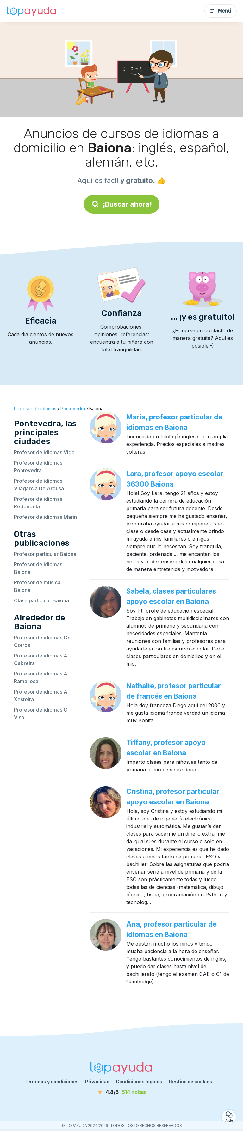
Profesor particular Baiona (45, 554)
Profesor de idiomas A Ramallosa (40, 677)
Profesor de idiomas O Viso (41, 713)
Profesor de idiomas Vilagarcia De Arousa (39, 485)
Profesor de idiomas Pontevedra (38, 467)
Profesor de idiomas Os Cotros (42, 641)
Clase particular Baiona (41, 600)
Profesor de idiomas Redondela (38, 503)
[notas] (121, 1092)
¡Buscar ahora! (121, 204)
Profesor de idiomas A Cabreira (40, 659)
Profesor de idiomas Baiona (38, 568)
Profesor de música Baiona (37, 586)
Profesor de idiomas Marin (45, 517)
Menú (220, 11)
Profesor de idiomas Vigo (44, 452)
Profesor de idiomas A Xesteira (40, 695)
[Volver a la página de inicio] (31, 11)
